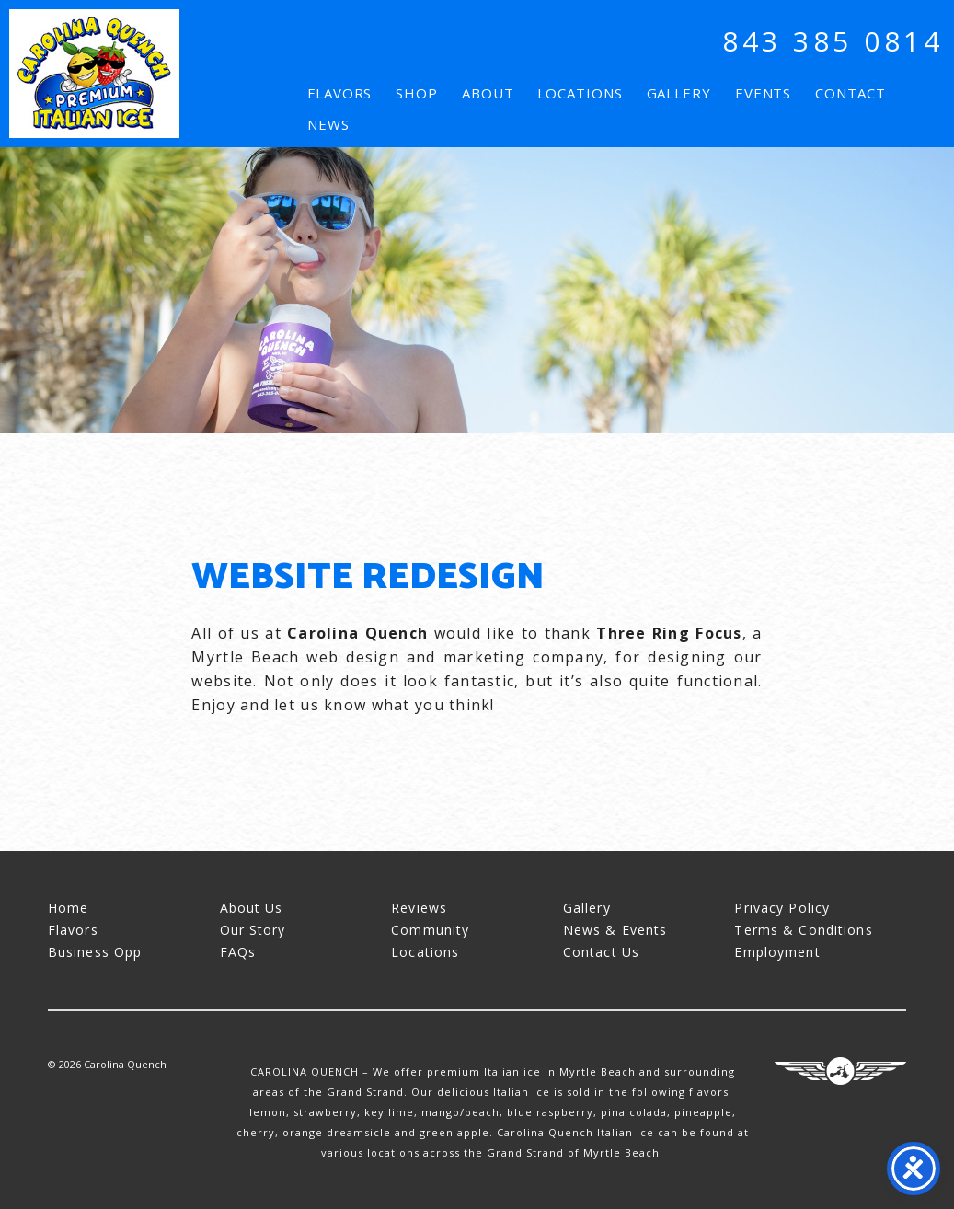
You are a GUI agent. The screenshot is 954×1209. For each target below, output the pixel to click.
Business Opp (95, 952)
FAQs (238, 952)
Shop (417, 93)
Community (430, 929)
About (488, 93)
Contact (850, 93)
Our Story (253, 929)
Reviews (419, 907)
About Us (251, 907)
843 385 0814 (832, 41)
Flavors (339, 93)
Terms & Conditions (803, 929)
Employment (777, 952)
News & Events (615, 929)
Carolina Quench (94, 73)
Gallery (679, 93)
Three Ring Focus (840, 1071)
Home (68, 907)
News (328, 124)
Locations (579, 93)
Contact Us (601, 952)
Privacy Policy (782, 907)
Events (763, 93)
